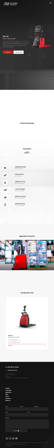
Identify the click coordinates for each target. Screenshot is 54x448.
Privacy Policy (8, 445)
